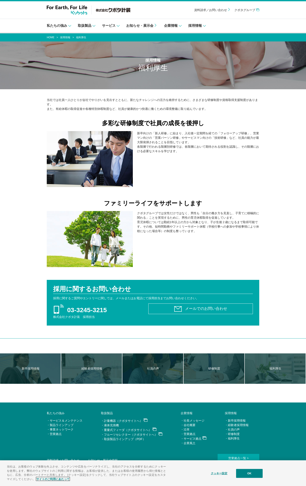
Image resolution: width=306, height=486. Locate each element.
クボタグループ (244, 10)
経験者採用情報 (238, 425)
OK (249, 474)
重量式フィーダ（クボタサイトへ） (128, 430)
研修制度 (234, 434)
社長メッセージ (194, 420)
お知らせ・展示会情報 (103, 460)
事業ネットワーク (62, 429)
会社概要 (190, 425)
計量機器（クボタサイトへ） (123, 420)
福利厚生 (234, 438)
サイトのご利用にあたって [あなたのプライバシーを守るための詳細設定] (52, 480)
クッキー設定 (219, 474)
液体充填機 (111, 425)
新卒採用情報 (237, 420)
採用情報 (65, 37)
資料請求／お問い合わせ (210, 10)
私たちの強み (56, 413)
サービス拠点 (192, 438)
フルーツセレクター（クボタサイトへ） (130, 434)
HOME (50, 37)
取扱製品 (107, 413)
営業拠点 (56, 434)
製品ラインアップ (62, 425)
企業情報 (187, 413)
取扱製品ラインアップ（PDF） (125, 439)
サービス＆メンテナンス (66, 420)
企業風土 (190, 443)
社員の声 (234, 429)
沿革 (187, 429)
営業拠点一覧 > (238, 458)
